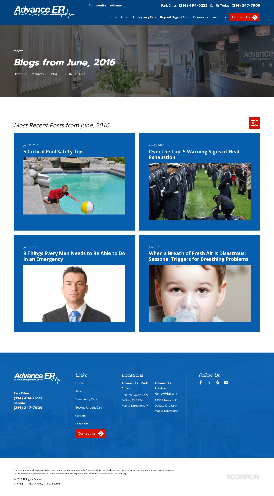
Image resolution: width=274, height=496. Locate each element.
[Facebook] (201, 382)
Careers (80, 416)
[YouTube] (226, 382)
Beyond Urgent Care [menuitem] (174, 17)
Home (79, 383)
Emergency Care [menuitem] (145, 17)
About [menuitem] (125, 17)
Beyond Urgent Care (89, 407)
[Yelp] (218, 382)
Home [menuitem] (113, 17)
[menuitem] (19, 483)
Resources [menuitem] (200, 17)
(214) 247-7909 (246, 5)
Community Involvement (107, 5)
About (79, 391)
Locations (81, 424)
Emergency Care (86, 399)
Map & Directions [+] (135, 406)
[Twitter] (209, 382)
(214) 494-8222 (193, 5)
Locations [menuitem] (218, 17)
